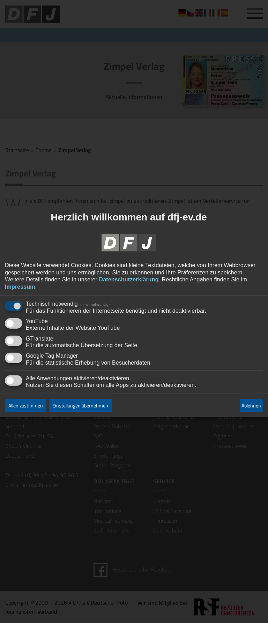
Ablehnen (251, 405)
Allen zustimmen (25, 405)
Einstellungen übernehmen (80, 405)
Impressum (20, 287)
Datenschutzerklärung (129, 279)
